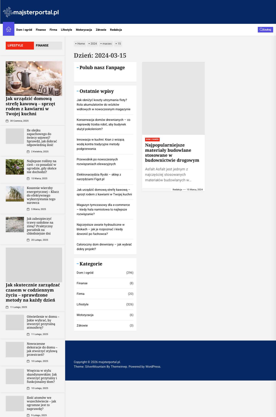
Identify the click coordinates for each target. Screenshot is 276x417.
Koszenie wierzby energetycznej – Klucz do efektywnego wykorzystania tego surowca (43, 195)
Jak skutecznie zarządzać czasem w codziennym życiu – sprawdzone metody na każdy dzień (33, 292)
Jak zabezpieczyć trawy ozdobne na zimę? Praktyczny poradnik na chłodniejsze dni (40, 225)
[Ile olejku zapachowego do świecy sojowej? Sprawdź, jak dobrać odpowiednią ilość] (15, 136)
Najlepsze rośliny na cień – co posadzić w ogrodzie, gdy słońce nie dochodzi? (42, 166)
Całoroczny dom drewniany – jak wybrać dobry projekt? (104, 246)
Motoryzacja (84, 30)
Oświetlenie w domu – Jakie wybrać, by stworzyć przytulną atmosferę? (43, 322)
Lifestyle (66, 30)
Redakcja (116, 30)
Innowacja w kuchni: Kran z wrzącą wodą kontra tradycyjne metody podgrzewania (100, 144)
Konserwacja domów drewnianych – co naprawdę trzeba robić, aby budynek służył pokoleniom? (103, 124)
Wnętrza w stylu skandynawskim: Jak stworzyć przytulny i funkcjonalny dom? (42, 376)
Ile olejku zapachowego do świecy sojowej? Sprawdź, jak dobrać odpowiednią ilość (42, 137)
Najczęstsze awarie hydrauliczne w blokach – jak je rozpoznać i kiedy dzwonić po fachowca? (101, 229)
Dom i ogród (24, 30)
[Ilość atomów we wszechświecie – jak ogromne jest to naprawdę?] (15, 403)
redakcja (177, 189)
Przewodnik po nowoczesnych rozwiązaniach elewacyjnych (97, 161)
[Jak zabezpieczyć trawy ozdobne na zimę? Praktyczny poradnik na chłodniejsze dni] (15, 224)
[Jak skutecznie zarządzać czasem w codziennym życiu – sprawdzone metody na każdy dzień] (34, 265)
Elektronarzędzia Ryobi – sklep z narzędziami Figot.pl (99, 177)
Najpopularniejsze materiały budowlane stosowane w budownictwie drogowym (172, 152)
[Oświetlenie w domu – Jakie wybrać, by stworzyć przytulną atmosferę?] (15, 322)
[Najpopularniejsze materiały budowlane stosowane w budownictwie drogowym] (173, 98)
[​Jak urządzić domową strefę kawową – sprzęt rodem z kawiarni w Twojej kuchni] (34, 78)
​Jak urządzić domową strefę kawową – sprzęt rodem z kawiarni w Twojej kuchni (30, 105)
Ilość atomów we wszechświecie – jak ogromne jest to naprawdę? (41, 403)
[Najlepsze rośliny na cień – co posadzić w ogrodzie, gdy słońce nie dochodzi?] (15, 167)
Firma (53, 30)
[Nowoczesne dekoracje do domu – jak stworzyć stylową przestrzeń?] (15, 349)
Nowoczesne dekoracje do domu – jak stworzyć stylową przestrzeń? (42, 349)
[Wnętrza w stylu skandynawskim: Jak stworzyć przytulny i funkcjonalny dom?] (15, 376)
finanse (42, 45)
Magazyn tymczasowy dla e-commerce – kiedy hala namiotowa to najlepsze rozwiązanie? (103, 209)
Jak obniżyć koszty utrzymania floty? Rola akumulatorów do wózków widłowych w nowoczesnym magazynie (104, 105)
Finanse (41, 30)
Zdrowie (101, 30)
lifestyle (15, 45)
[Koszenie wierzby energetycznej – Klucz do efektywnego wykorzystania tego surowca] (15, 193)
